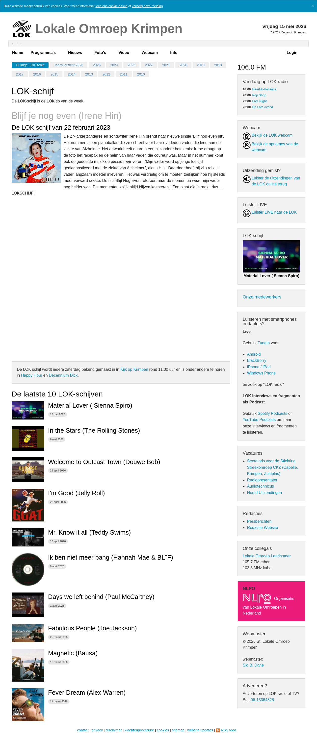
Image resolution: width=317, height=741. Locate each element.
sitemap (178, 730)
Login (292, 52)
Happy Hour (31, 375)
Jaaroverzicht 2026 (68, 65)
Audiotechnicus (260, 486)
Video (123, 52)
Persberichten (259, 521)
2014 (72, 74)
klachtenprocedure (139, 730)
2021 (166, 65)
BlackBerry (256, 360)
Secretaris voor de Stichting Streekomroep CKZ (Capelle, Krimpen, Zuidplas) (272, 467)
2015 (54, 74)
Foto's (100, 52)
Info (173, 52)
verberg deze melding (147, 6)
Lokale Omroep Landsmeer (267, 556)
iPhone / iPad (259, 367)
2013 (89, 74)
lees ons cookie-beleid (112, 6)
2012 (106, 74)
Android (254, 354)
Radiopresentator (262, 480)
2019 (201, 65)
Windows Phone (261, 373)
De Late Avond (262, 107)
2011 (124, 74)
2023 (131, 65)
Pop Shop (259, 95)
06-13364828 (262, 700)
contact (82, 730)
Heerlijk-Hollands (264, 89)
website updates (200, 730)
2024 (114, 65)
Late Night (259, 101)
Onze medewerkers (262, 297)
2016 (37, 74)
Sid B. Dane (253, 665)
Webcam (150, 52)
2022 (149, 65)
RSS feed (228, 730)
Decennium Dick (63, 375)
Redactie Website (262, 527)
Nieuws (75, 52)
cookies (163, 730)
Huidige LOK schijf (30, 65)
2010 (141, 74)
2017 (20, 74)
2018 (218, 65)
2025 (97, 65)
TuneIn (264, 343)
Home (17, 52)
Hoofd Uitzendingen (264, 493)
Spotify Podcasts (272, 413)
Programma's (43, 52)
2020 (183, 65)
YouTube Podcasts (259, 420)
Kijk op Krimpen (134, 369)
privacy (97, 730)
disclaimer (114, 730)
